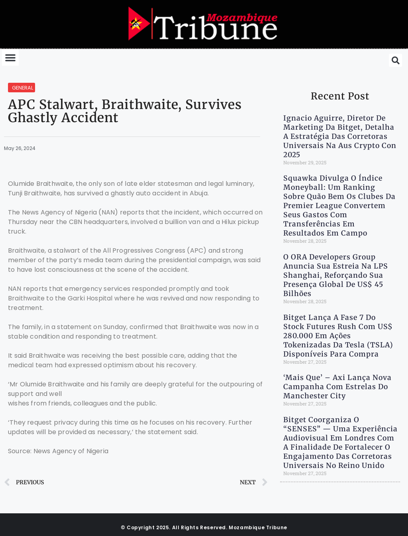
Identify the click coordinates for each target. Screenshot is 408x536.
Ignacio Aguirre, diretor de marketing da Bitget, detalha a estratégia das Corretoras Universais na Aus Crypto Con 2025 (339, 136)
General (22, 87)
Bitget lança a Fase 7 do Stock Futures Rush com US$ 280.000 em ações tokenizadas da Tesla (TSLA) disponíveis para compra (338, 336)
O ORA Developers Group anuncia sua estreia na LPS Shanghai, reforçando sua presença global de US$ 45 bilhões (335, 275)
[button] (10, 57)
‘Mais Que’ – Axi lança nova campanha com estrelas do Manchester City (337, 386)
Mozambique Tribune (258, 527)
